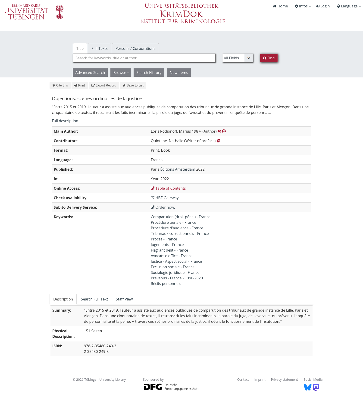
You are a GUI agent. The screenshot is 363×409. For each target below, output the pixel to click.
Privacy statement (284, 379)
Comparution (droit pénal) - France (180, 216)
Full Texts (99, 48)
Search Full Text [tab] (94, 299)
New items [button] (179, 72)
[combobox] (144, 58)
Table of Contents (168, 188)
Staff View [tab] (124, 299)
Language (349, 6)
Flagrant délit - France (169, 250)
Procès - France (164, 239)
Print (79, 85)
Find (269, 58)
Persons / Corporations (135, 48)
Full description (65, 120)
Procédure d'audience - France (177, 227)
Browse (121, 72)
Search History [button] (148, 72)
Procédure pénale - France (173, 222)
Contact (243, 379)
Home (280, 6)
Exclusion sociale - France (172, 266)
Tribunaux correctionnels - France (180, 233)
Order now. (163, 207)
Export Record (103, 85)
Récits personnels (166, 283)
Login (323, 6)
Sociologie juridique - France (175, 272)
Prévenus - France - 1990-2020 (177, 278)
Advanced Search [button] (90, 72)
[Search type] (237, 58)
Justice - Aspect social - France (176, 261)
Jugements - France (167, 244)
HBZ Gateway (164, 197)
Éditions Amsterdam (177, 169)
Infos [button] (303, 6)
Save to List (133, 85)
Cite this (60, 85)
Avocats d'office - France (171, 255)
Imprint (260, 379)
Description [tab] (63, 299)
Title (80, 48)
